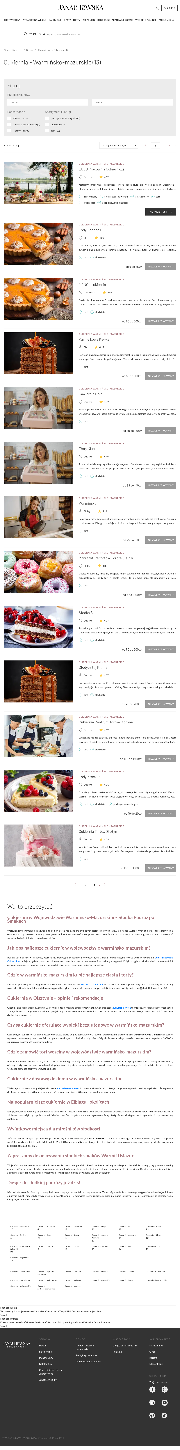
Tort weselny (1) (21, 130)
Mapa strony (156, 1363)
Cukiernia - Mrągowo (127, 1235)
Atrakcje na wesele (24, 1311)
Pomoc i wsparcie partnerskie (85, 1347)
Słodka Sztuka (90, 612)
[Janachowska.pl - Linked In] (152, 1403)
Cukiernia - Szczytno (154, 1246)
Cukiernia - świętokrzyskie (156, 1280)
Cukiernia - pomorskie (101, 1280)
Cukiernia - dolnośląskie (20, 1272)
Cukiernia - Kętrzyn (72, 1235)
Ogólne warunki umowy (88, 1361)
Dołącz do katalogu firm (125, 1345)
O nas (152, 1351)
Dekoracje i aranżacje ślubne (86, 1311)
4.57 (106, 675)
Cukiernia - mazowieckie (20, 1280)
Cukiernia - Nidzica (153, 1235)
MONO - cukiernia (92, 284)
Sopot (72, 1322)
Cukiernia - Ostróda (100, 1246)
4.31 (106, 784)
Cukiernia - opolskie (72, 1286)
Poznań (43, 1322)
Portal (42, 1345)
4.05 (106, 839)
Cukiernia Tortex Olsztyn (98, 831)
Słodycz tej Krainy (93, 667)
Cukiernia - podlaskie (72, 1280)
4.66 (109, 292)
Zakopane (63, 1322)
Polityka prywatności (87, 1355)
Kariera (153, 1357)
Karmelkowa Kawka (94, 339)
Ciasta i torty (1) (21, 118)
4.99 (101, 347)
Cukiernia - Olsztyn (72, 1246)
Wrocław (34, 1322)
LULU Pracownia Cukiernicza (102, 169)
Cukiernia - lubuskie (100, 1272)
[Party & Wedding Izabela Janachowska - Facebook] (152, 1389)
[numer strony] (155, 145)
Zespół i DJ (65, 1311)
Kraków (4, 1322)
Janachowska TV (48, 1379)
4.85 (105, 565)
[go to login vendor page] (157, 8)
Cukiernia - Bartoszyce (19, 1226)
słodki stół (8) (58, 124)
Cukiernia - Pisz (125, 1246)
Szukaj (3, 1315)
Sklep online (45, 1351)
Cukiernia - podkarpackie (47, 1280)
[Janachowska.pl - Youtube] (165, 1403)
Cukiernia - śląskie (126, 1280)
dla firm (169, 8)
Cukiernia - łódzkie (126, 1272)
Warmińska (87, 503)
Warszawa (14, 1322)
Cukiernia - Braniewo (46, 1226)
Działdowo (89, 292)
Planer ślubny (46, 1357)
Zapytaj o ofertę (161, 211)
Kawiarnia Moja (90, 394)
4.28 (101, 237)
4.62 (106, 729)
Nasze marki (156, 1345)
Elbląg (87, 511)
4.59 (106, 401)
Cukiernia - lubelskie (72, 1272)
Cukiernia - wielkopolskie (20, 1286)
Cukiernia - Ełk (124, 1226)
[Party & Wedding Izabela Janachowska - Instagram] (165, 1389)
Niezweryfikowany (161, 266)
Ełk (85, 237)
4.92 (106, 177)
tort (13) (55, 130)
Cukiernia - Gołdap (17, 1235)
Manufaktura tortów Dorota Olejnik (106, 558)
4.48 (106, 456)
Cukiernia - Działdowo (73, 1226)
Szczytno (52, 1322)
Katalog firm (45, 1363)
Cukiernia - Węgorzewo (19, 1257)
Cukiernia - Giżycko (153, 1226)
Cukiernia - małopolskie (155, 1272)
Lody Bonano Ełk (92, 230)
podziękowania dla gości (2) (65, 118)
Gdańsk (24, 1322)
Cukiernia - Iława (44, 1235)
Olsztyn (88, 177)
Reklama (117, 1351)
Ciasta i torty (52, 1311)
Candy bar (39, 1311)
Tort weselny (7, 1311)
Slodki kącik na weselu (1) (26, 124)
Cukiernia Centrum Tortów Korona (106, 722)
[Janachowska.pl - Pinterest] (152, 1416)
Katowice (88, 1322)
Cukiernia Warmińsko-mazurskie (101, 164)
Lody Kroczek (89, 776)
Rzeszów (105, 1322)
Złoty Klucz (87, 448)
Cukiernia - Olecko (45, 1246)
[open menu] (4, 8)
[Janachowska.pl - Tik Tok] (165, 1416)
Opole (97, 1322)
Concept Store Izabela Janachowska (50, 1371)
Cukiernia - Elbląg (98, 1226)
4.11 (105, 511)
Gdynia (79, 1322)
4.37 (106, 620)
